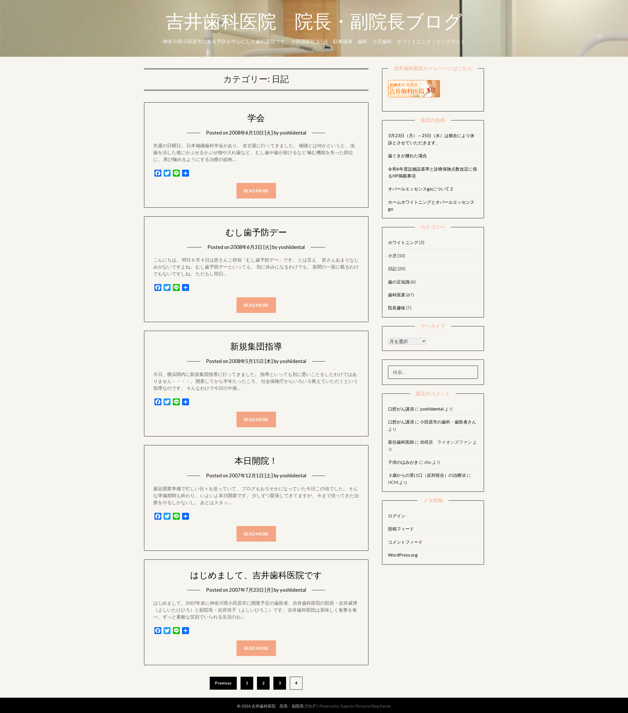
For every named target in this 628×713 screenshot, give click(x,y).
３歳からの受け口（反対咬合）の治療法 (427, 475)
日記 (392, 268)
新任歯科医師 (401, 442)
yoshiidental (293, 133)
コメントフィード (405, 541)
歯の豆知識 (399, 281)
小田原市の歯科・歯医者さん (448, 421)
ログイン (396, 515)
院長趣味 (396, 307)
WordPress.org (403, 554)
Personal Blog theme (373, 705)
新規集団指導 (256, 346)
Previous (223, 682)
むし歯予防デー (256, 232)
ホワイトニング (403, 242)
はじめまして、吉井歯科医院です (256, 575)
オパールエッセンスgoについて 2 (420, 188)
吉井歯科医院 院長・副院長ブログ (314, 23)
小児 (392, 255)
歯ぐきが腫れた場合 (407, 155)
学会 (256, 117)
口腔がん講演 (401, 408)
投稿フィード (401, 528)
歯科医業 (396, 294)
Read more (256, 190)
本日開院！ (256, 460)
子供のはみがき (403, 462)
